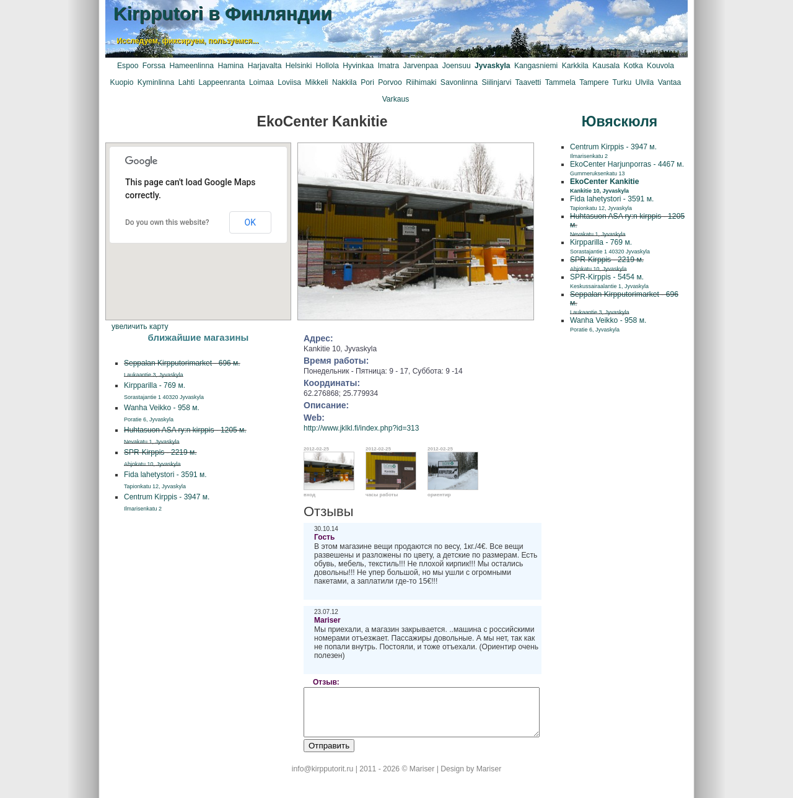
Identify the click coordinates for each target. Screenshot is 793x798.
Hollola (327, 65)
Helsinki (299, 65)
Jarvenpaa (421, 65)
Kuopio (122, 82)
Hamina (230, 65)
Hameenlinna (191, 65)
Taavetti (528, 82)
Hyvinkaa (358, 65)
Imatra (388, 65)
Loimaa (261, 82)
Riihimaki (421, 82)
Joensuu (456, 65)
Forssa (153, 65)
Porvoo (390, 82)
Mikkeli (316, 82)
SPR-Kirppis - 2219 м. (607, 263)
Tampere (593, 82)
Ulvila (645, 82)
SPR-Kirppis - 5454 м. (609, 281)
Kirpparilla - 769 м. (610, 246)
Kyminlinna (156, 82)
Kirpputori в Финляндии (222, 13)
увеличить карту (140, 326)
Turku (622, 82)
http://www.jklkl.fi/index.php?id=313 (361, 428)
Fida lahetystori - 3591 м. (612, 203)
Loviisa (289, 82)
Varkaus (396, 99)
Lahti (186, 82)
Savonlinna (459, 82)
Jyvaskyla (492, 65)
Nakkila (344, 82)
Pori (367, 82)
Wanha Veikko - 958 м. (608, 324)
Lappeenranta (221, 82)
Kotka (633, 65)
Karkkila (575, 65)
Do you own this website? (167, 222)
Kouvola (660, 65)
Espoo (127, 65)
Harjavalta (265, 65)
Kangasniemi (536, 65)
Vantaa (669, 82)
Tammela (560, 82)
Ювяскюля (619, 121)
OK (250, 222)
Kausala (606, 65)
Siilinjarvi (496, 82)
